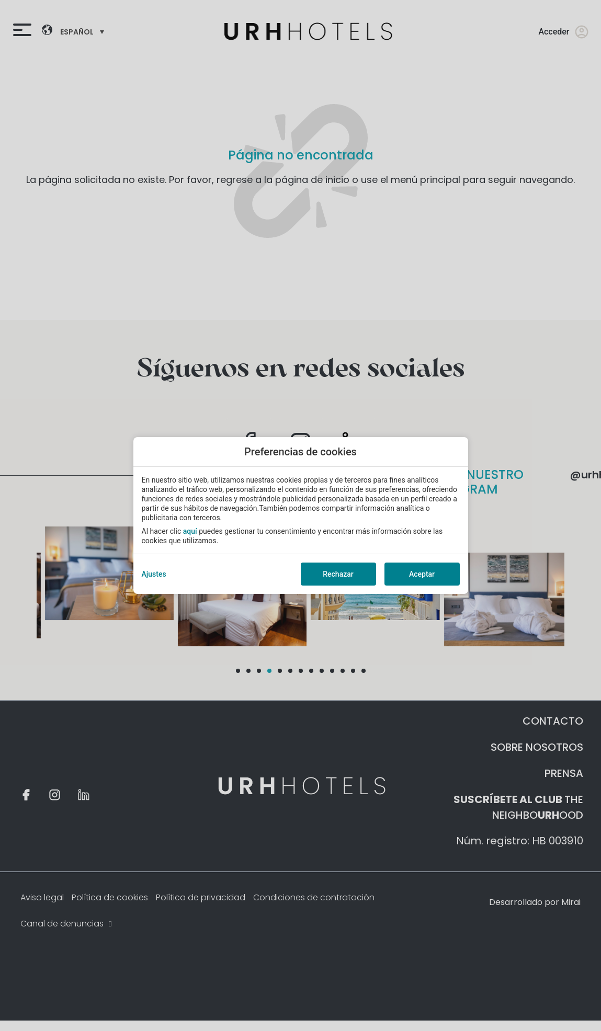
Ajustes (154, 574)
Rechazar (338, 574)
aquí (190, 531)
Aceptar (422, 574)
